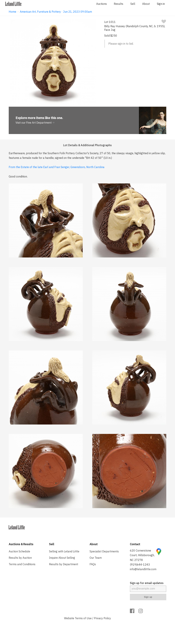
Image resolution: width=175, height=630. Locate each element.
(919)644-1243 (140, 564)
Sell (132, 3)
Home (12, 11)
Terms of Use (83, 618)
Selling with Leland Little (64, 551)
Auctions (101, 3)
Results (118, 3)
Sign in (161, 3)
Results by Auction (20, 557)
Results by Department (63, 564)
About (146, 3)
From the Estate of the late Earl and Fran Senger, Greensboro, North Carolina (56, 167)
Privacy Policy (102, 618)
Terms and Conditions (22, 564)
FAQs (93, 564)
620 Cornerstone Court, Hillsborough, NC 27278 (142, 555)
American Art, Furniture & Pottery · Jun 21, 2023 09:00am (56, 11)
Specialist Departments (104, 551)
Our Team (96, 557)
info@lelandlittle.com (143, 569)
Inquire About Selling (62, 557)
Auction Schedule (19, 551)
